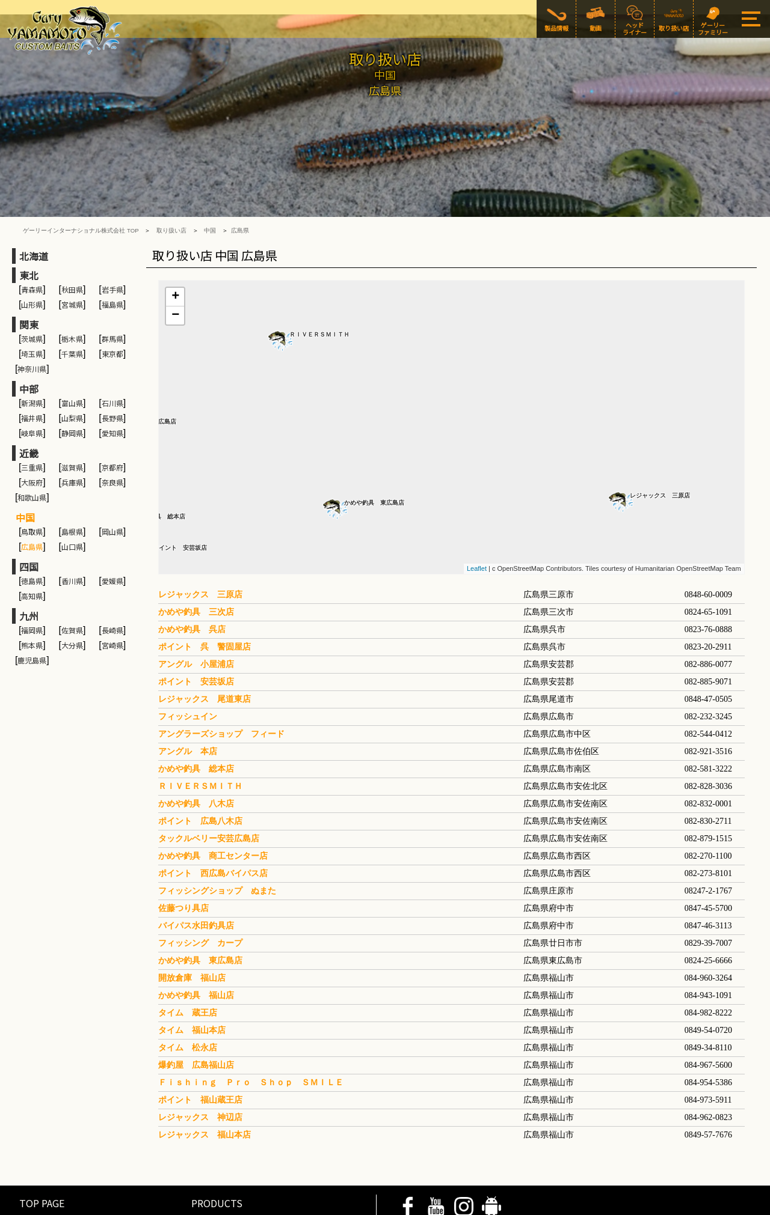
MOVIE (33, 1146)
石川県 (112, 330)
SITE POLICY (93, 1205)
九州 (28, 543)
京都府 (112, 394)
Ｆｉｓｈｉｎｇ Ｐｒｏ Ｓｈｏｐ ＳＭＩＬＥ (250, 1009)
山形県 (32, 232)
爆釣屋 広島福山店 (196, 991)
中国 (210, 157)
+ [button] (175, 224)
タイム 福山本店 (192, 956)
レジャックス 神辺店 (200, 1044)
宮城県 (72, 232)
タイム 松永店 (187, 974)
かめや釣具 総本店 (196, 695)
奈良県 (112, 409)
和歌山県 (31, 424)
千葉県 (72, 281)
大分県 (72, 572)
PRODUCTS (216, 1129)
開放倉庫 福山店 (192, 904)
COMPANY (138, 1205)
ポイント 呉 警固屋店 (204, 573)
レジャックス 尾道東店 (204, 625)
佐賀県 (72, 557)
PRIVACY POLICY (38, 1205)
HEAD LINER (218, 1146)
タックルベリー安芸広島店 (208, 765)
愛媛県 (112, 508)
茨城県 (32, 266)
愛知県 (112, 360)
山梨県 (72, 345)
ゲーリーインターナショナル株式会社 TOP (80, 157)
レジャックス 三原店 (660, 422)
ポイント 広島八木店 (200, 747)
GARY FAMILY (219, 1163)
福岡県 (32, 557)
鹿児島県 (31, 587)
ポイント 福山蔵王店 (200, 1026)
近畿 (28, 380)
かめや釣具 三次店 (196, 538)
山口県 (72, 474)
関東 (28, 252)
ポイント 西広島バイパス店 (213, 800)
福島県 (112, 232)
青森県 (32, 217)
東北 (28, 202)
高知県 (32, 523)
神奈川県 (31, 296)
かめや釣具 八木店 (196, 730)
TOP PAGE (41, 1129)
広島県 (240, 157)
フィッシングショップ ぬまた (217, 817)
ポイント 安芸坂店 (180, 475)
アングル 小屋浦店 (196, 590)
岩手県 (112, 217)
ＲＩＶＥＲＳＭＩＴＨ (319, 261)
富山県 (72, 330)
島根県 (72, 459)
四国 (28, 494)
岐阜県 (32, 360)
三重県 (32, 394)
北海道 (33, 183)
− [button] (175, 243)
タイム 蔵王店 (187, 939)
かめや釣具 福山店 (196, 922)
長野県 (112, 345)
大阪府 (32, 409)
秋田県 (72, 217)
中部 (28, 316)
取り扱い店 (171, 157)
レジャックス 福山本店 (204, 1061)
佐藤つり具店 (183, 834)
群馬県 (112, 266)
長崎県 (112, 557)
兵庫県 (72, 409)
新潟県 (32, 330)
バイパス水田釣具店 (196, 852)
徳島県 (32, 508)
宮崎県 (112, 572)
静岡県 (72, 360)
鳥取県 (32, 459)
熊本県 (32, 572)
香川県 (72, 508)
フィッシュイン (187, 643)
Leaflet (477, 495)
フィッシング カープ (200, 869)
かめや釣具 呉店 (192, 556)
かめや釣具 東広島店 (374, 430)
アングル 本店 (187, 678)
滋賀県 (72, 394)
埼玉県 (32, 281)
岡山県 (112, 459)
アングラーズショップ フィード (221, 660)
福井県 (32, 345)
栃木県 (72, 266)
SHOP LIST (44, 1163)
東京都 (112, 281)
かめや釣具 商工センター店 (213, 782)
